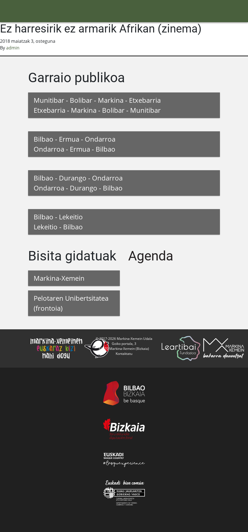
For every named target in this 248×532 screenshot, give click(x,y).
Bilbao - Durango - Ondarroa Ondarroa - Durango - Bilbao (78, 182)
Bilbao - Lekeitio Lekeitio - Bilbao (58, 221)
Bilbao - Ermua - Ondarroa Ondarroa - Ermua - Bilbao (74, 144)
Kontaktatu (124, 353)
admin (12, 48)
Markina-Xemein (59, 278)
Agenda (150, 256)
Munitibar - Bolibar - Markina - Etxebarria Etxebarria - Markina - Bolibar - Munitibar (97, 105)
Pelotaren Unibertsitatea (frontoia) (71, 303)
